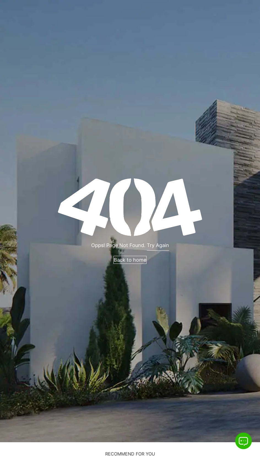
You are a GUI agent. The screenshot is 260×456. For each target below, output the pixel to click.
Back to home (130, 260)
